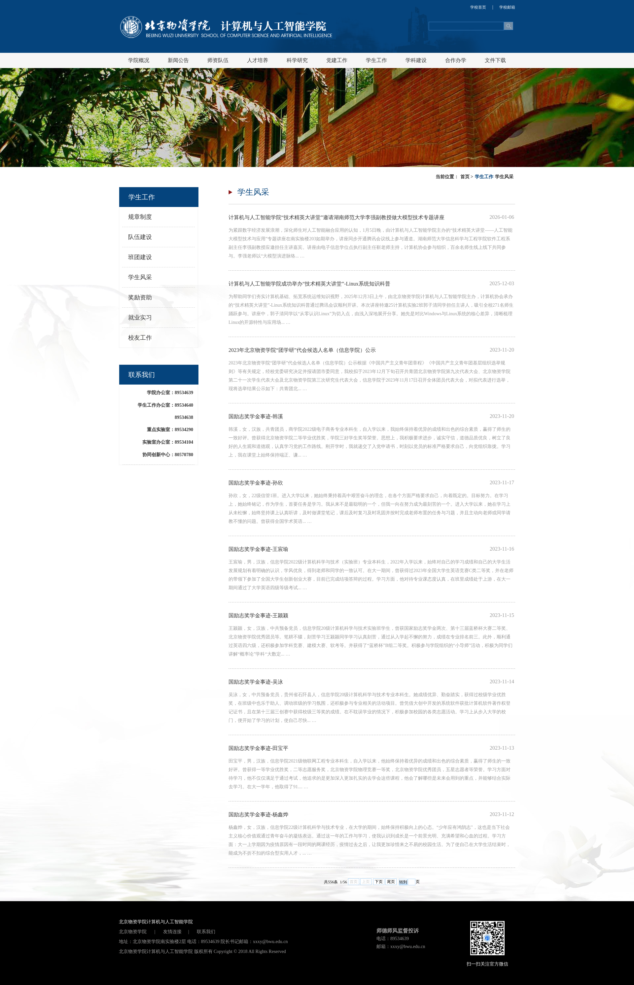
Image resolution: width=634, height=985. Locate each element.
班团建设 (140, 257)
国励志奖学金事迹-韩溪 (256, 416)
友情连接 (172, 931)
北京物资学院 (133, 931)
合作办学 (455, 60)
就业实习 (140, 317)
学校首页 (478, 7)
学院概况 (138, 60)
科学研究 (297, 60)
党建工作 (336, 60)
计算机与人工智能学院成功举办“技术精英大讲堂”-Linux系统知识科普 (309, 284)
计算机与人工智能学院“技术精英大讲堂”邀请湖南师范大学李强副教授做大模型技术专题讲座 (336, 217)
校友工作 (140, 337)
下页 (379, 881)
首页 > (466, 176)
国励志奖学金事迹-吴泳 (256, 682)
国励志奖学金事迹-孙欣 (256, 483)
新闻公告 (178, 60)
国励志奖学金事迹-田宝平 (258, 748)
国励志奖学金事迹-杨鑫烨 (258, 814)
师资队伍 (218, 60)
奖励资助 (140, 297)
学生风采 (504, 176)
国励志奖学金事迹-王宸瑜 (258, 549)
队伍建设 (140, 237)
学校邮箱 (507, 7)
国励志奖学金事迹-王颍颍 (258, 615)
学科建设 (416, 60)
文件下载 (495, 60)
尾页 (391, 881)
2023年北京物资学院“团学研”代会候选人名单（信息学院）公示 (302, 350)
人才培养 (257, 60)
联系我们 (206, 931)
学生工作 (376, 60)
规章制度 (140, 217)
